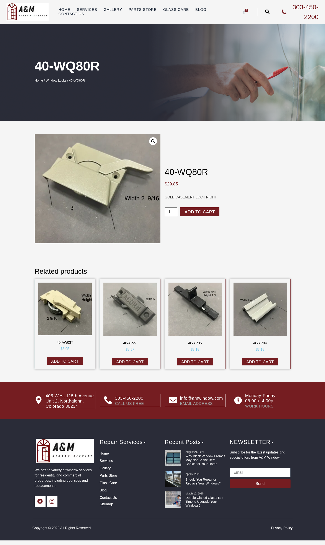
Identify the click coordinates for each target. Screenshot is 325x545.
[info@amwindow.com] (173, 400)
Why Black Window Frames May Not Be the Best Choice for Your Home (205, 460)
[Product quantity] (171, 211)
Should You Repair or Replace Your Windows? (203, 481)
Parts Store (143, 10)
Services (87, 10)
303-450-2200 (129, 398)
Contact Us (71, 14)
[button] (153, 141)
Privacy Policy (282, 528)
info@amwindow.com (201, 398)
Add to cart (200, 211)
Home (64, 10)
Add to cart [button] (65, 361)
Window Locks (56, 80)
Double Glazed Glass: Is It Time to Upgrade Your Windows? (204, 501)
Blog (200, 10)
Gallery (113, 10)
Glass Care (176, 10)
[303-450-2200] (108, 400)
